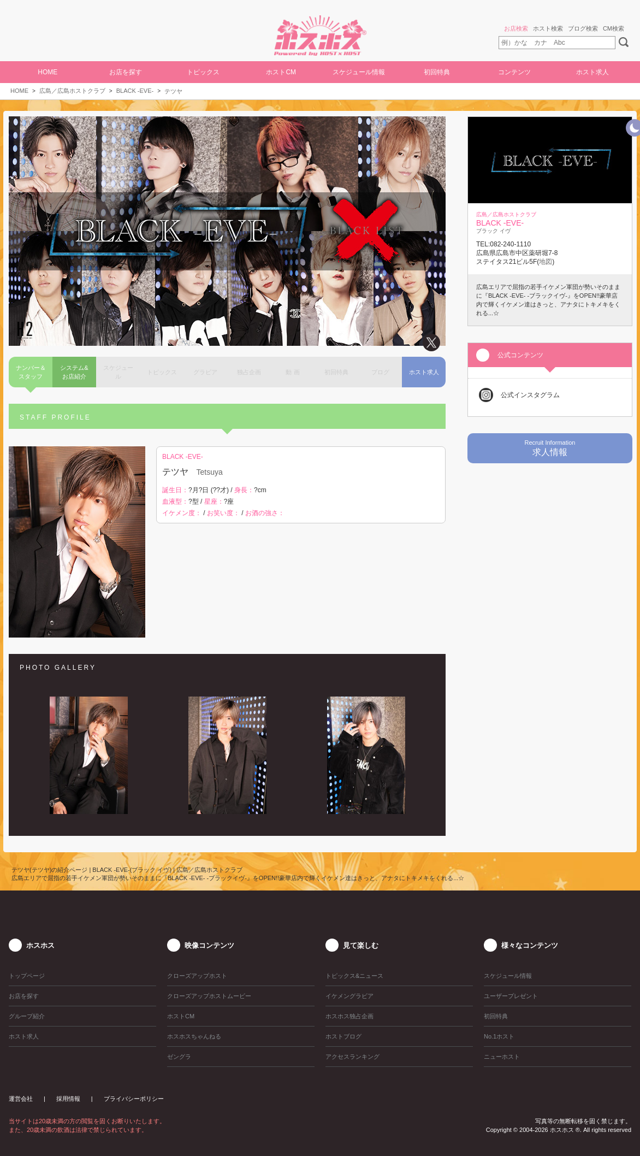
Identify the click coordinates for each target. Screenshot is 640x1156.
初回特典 (437, 72)
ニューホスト (502, 1056)
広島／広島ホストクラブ (72, 90)
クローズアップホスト (197, 975)
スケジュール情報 (359, 72)
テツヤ (173, 91)
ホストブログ (343, 1036)
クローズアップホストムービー (209, 996)
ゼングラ (179, 1056)
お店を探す (125, 72)
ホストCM (281, 72)
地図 (545, 262)
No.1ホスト (499, 1036)
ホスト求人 (592, 72)
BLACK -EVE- (134, 90)
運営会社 (21, 1098)
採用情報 (68, 1098)
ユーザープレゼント (511, 996)
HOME (47, 72)
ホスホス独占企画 (349, 1016)
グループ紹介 (27, 1016)
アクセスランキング (352, 1056)
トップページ (27, 975)
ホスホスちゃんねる (194, 1036)
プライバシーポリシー (134, 1098)
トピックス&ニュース (354, 975)
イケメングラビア (349, 996)
